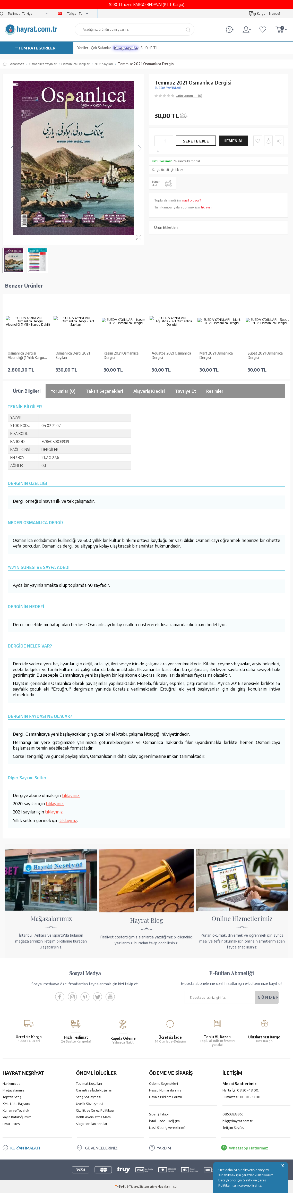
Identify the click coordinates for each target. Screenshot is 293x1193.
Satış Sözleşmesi (88, 1097)
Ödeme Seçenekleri (163, 1083)
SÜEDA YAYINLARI (168, 88)
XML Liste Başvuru (16, 1104)
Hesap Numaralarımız (165, 1090)
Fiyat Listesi (11, 1124)
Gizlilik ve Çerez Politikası (95, 1110)
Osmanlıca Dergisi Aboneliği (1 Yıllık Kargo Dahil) (26, 355)
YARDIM (164, 1148)
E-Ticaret (132, 1186)
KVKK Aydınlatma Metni (93, 1117)
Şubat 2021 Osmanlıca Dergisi (265, 355)
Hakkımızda (11, 1083)
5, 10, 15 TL (149, 48)
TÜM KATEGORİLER (36, 48)
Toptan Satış (12, 1097)
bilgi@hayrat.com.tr (237, 1121)
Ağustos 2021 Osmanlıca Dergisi (171, 355)
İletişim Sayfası (233, 1127)
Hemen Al (233, 141)
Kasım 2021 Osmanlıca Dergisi (121, 355)
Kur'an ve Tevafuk (16, 1110)
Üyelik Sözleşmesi (89, 1104)
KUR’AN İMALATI (25, 1148)
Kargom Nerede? (268, 13)
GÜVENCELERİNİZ (101, 1148)
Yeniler (82, 48)
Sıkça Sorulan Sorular (91, 1124)
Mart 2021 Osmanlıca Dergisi (216, 355)
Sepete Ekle (196, 141)
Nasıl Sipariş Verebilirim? (167, 1127)
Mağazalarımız (13, 1090)
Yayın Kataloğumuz (17, 1117)
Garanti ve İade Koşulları (94, 1090)
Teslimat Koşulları (89, 1083)
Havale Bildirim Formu (165, 1097)
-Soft (120, 1186)
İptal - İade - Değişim (164, 1121)
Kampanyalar (126, 48)
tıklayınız (68, 820)
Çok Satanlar (101, 48)
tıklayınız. (71, 795)
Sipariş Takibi (159, 1114)
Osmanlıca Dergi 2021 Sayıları (73, 355)
